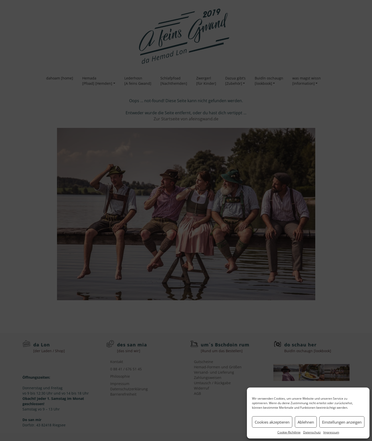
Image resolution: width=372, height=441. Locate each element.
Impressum (331, 432)
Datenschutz (312, 432)
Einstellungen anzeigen (342, 422)
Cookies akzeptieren (272, 422)
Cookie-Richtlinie (289, 432)
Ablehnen (306, 422)
